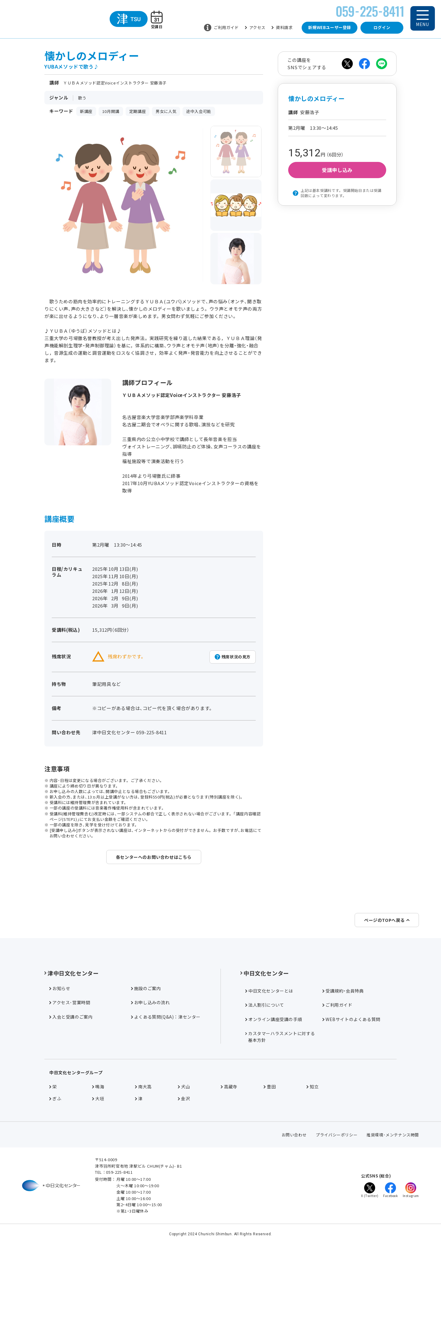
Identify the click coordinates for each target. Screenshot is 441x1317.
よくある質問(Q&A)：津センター (166, 1089)
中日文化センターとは (269, 1063)
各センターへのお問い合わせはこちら (154, 857)
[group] (236, 151)
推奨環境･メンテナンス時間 (393, 1207)
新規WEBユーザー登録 (329, 27)
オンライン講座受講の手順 (273, 1092)
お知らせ (59, 1061)
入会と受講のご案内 (70, 1089)
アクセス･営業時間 (69, 1075)
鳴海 (98, 1159)
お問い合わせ (294, 1207)
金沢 (184, 1171)
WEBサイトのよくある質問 (351, 1092)
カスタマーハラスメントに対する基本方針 (280, 1109)
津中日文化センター (71, 1045)
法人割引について (264, 1077)
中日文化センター (264, 1045)
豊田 (270, 1159)
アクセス (255, 27)
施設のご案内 (146, 1061)
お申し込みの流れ (150, 1075)
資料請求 (282, 27)
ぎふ (55, 1171)
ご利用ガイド (221, 27)
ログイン (382, 27)
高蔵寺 (229, 1159)
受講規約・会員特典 (343, 1063)
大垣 (98, 1171)
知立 (312, 1159)
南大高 (143, 1159)
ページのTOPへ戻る (386, 993)
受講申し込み (337, 170)
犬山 (184, 1159)
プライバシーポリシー (336, 1207)
